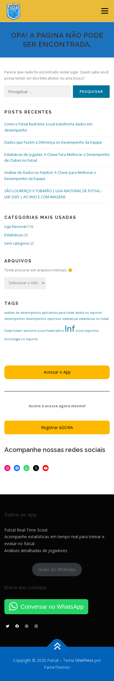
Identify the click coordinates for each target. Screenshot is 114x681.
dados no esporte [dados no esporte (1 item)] (88, 313)
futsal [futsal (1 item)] (8, 331)
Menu (104, 10)
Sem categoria (16, 243)
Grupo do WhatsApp (57, 569)
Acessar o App (57, 372)
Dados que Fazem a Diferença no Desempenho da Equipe (53, 142)
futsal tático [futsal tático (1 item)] (55, 331)
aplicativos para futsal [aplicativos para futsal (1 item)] (58, 313)
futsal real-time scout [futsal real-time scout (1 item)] (29, 331)
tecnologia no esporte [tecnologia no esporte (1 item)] (21, 339)
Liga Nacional (15, 226)
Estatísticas (13, 235)
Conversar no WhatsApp (52, 606)
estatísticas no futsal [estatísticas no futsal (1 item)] (94, 319)
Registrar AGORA (57, 427)
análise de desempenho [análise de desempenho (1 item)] (22, 313)
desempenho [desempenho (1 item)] (14, 319)
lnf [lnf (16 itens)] (70, 328)
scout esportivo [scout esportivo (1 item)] (87, 331)
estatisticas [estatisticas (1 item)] (70, 319)
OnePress (84, 660)
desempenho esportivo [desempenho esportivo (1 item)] (43, 319)
